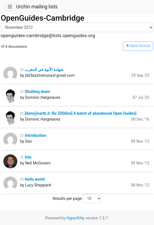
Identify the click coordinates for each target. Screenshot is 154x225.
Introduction (33, 135)
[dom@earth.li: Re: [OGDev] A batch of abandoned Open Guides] (78, 113)
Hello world (32, 179)
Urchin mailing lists (37, 6)
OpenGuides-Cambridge (42, 18)
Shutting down (35, 91)
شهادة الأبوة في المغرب (41, 69)
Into (26, 157)
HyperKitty (76, 218)
